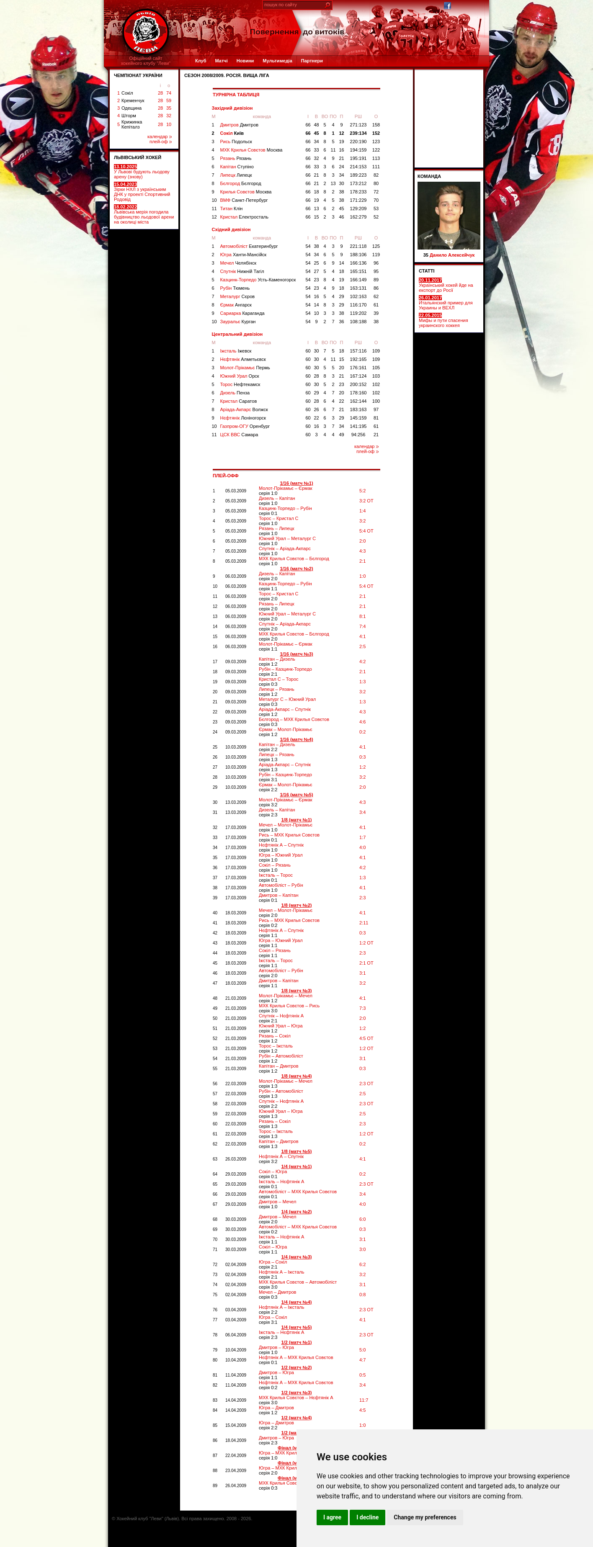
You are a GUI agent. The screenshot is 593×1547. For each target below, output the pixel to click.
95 (376, 271)
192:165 (358, 359)
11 (332, 149)
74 (168, 92)
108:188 (358, 321)
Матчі (221, 60)
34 (316, 141)
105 (376, 367)
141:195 (358, 426)
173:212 (358, 183)
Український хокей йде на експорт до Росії (446, 285)
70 (376, 200)
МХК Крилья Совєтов (251, 149)
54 (307, 246)
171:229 (358, 200)
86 (376, 288)
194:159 (358, 149)
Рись (236, 141)
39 (376, 313)
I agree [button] (332, 1517)
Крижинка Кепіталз (131, 124)
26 (316, 409)
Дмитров (239, 124)
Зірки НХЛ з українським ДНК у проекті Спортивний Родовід (142, 192)
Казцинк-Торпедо (258, 279)
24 (341, 166)
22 (341, 401)
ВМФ (244, 200)
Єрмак (236, 304)
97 (376, 409)
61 (376, 304)
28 (160, 92)
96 (376, 262)
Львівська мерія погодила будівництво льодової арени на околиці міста (144, 214)
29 (341, 296)
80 (376, 183)
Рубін (235, 288)
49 (341, 434)
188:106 (358, 254)
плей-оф (161, 141)
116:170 (358, 304)
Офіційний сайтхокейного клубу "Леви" (146, 61)
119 (376, 254)
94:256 (358, 434)
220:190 (358, 141)
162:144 (358, 401)
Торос (240, 384)
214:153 (358, 166)
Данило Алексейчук (452, 254)
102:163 (358, 296)
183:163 (358, 409)
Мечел (238, 262)
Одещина (131, 108)
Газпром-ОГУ (245, 426)
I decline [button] (367, 1517)
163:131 (358, 288)
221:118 (358, 246)
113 (376, 158)
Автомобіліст (249, 246)
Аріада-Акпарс (244, 409)
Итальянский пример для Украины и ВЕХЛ (446, 302)
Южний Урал (239, 375)
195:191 (358, 158)
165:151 (358, 271)
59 (168, 100)
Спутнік (242, 271)
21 (341, 158)
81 (376, 417)
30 (341, 183)
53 (376, 208)
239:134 (358, 133)
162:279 (358, 216)
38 (341, 191)
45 (316, 133)
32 (168, 115)
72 (376, 191)
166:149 (358, 279)
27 (316, 271)
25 (316, 262)
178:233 (358, 191)
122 (376, 149)
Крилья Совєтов (246, 191)
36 (341, 321)
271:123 (358, 124)
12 (341, 133)
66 (307, 124)
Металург (237, 296)
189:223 (358, 175)
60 (307, 350)
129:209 (358, 208)
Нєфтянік (243, 359)
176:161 (358, 367)
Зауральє (238, 321)
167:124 (358, 375)
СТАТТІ (427, 270)
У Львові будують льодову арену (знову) (142, 171)
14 (341, 262)
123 (376, 141)
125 (376, 246)
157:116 (358, 350)
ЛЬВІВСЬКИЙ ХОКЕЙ (137, 157)
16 (341, 149)
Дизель (235, 392)
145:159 (358, 417)
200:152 (358, 384)
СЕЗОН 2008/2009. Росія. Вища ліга (226, 75)
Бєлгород (240, 183)
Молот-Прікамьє (245, 367)
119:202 (358, 313)
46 (341, 216)
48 (316, 124)
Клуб (200, 60)
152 (376, 133)
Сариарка (242, 313)
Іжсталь (236, 350)
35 (168, 108)
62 (376, 296)
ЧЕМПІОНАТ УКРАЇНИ (138, 75)
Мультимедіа (277, 60)
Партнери (312, 60)
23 (316, 279)
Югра (243, 254)
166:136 (358, 262)
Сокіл (127, 92)
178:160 (358, 392)
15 (316, 216)
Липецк (236, 175)
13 (332, 183)
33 (316, 149)
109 (376, 350)
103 (376, 375)
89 (376, 279)
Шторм (128, 115)
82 (376, 175)
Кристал (244, 216)
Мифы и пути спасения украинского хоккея (443, 320)
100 (376, 401)
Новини (245, 60)
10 (168, 124)
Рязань (236, 158)
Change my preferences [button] (425, 1517)
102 (376, 384)
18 (316, 191)
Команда (429, 176)
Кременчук (132, 100)
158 (376, 124)
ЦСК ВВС (239, 434)
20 (341, 367)
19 (341, 141)
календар (159, 136)
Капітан (237, 166)
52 (376, 216)
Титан (231, 208)
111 (376, 166)
